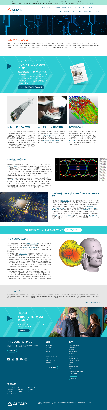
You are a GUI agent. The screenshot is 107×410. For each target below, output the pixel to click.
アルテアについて (11, 387)
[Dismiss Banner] (99, 2)
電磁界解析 (71, 349)
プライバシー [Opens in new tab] (50, 402)
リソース (97, 11)
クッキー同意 (88, 402)
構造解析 (71, 369)
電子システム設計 (73, 351)
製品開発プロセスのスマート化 (51, 140)
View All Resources (91, 302)
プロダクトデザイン (73, 358)
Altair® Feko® (23, 254)
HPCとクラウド (72, 356)
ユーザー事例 (49, 345)
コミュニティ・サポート (51, 356)
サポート (51, 7)
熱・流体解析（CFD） (74, 354)
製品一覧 (73, 378)
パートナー (20, 387)
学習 (47, 358)
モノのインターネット (50, 135)
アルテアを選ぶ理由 (64, 11)
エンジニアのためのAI (74, 345)
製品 (74, 11)
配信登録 (12, 350)
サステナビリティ (11, 393)
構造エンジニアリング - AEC (76, 371)
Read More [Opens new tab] (90, 3)
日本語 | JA (92, 7)
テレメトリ (71, 215)
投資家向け (57, 7)
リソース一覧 (52, 367)
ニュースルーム (31, 387)
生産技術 (71, 362)
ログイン (85, 7)
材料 (70, 364)
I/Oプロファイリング (61, 215)
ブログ (47, 349)
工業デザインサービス (32, 244)
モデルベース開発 (73, 373)
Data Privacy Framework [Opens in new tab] (60, 402)
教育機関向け (49, 362)
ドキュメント (49, 354)
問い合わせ (70, 7)
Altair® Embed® (12, 180)
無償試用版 (45, 7)
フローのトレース (92, 215)
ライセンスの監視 (83, 210)
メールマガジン (31, 389)
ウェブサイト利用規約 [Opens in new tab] (42, 402)
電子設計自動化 (65, 201)
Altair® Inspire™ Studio (30, 247)
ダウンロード (49, 351)
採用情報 (64, 7)
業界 (80, 11)
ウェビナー (48, 347)
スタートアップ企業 (50, 360)
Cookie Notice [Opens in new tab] (69, 402)
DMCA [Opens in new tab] (75, 402)
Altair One (87, 11)
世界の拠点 (10, 389)
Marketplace (78, 7)
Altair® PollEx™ (13, 166)
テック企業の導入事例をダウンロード (31, 87)
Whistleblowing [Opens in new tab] (81, 402)
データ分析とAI (72, 347)
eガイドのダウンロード (73, 230)
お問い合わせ (24, 330)
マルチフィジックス (73, 366)
